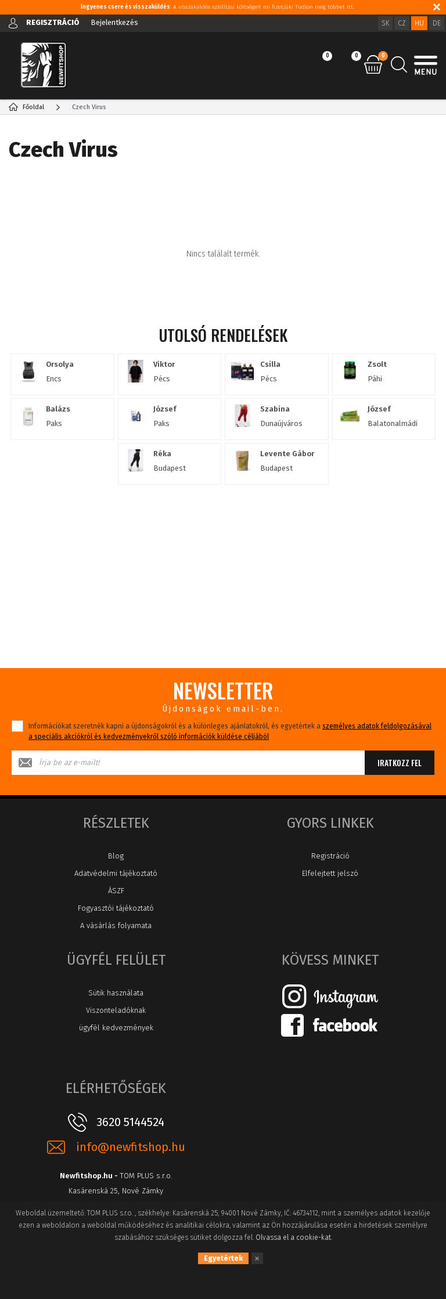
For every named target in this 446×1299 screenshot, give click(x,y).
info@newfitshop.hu (130, 1147)
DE (437, 23)
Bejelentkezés (115, 22)
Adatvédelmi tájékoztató (115, 873)
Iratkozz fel (399, 762)
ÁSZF (116, 890)
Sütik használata (115, 992)
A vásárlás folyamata (116, 925)
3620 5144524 (130, 1122)
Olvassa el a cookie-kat (293, 1237)
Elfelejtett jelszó (330, 873)
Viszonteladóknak (116, 1010)
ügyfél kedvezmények (116, 1027)
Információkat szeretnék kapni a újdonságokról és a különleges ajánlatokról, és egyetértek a (229, 731)
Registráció (330, 855)
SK (385, 23)
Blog (116, 855)
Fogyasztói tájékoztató (116, 908)
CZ (402, 23)
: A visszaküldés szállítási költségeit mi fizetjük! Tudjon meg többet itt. (217, 6)
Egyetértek (223, 1258)
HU (419, 23)
